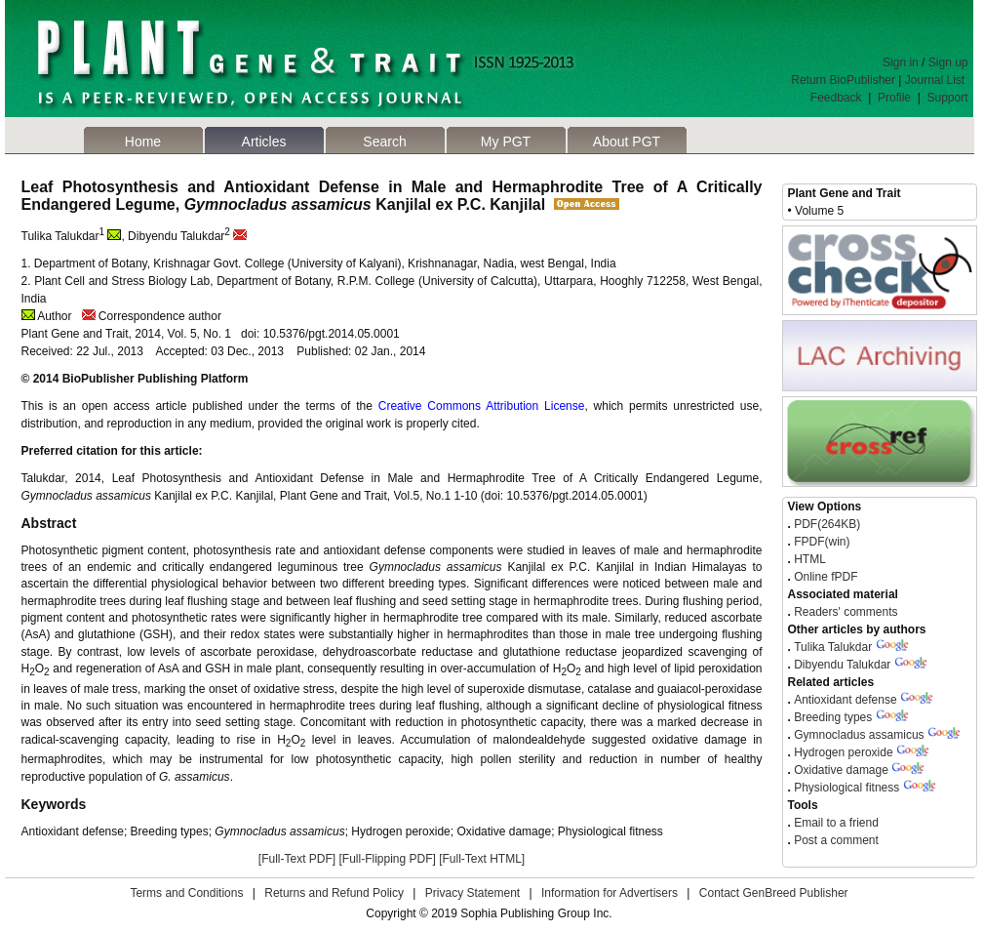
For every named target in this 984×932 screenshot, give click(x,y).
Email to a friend (835, 823)
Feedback (836, 97)
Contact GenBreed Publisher (773, 893)
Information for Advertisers (609, 893)
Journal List (936, 80)
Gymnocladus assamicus (860, 735)
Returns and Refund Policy (334, 893)
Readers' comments (844, 612)
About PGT (626, 141)
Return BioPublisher (843, 80)
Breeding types (833, 717)
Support (946, 97)
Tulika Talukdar (833, 647)
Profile (894, 97)
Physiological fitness (846, 787)
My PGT (506, 141)
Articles (264, 141)
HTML (808, 559)
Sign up (948, 62)
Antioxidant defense (845, 700)
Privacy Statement (472, 893)
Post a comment (835, 840)
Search (384, 141)
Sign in (901, 62)
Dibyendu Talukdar (842, 664)
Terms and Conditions (186, 893)
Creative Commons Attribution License (481, 406)
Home (143, 141)
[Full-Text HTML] (482, 859)
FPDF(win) (820, 541)
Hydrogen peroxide (843, 752)
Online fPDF (824, 577)
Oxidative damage (841, 770)
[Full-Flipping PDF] (386, 859)
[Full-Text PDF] (296, 859)
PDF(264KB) (827, 524)
